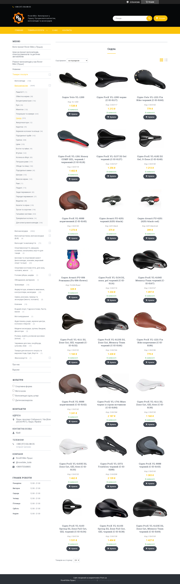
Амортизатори (22, 122)
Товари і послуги (20, 74)
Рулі (17, 105)
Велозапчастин (21, 86)
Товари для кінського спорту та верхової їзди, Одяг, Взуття (28, 352)
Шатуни (19, 175)
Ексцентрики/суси (24, 101)
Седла (18, 118)
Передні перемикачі (24, 196)
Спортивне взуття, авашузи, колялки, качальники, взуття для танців (29, 250)
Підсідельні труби (23, 136)
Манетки (19, 109)
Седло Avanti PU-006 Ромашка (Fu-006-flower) (73, 279)
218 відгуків (135, 2)
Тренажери (19, 285)
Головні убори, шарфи (24, 275)
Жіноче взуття (21, 358)
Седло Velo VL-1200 (73, 97)
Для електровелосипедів (27, 223)
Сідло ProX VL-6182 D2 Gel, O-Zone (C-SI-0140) (150, 158)
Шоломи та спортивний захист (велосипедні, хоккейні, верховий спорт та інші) (29, 260)
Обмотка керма (22, 96)
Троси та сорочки (23, 210)
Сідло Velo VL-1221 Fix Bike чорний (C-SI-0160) (150, 99)
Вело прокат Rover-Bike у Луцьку (28, 47)
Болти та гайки (22, 149)
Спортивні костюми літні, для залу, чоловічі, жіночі (30, 269)
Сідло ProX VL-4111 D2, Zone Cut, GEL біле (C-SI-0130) (150, 404)
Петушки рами (22, 162)
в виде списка (165, 60)
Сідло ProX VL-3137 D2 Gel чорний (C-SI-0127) (111, 158)
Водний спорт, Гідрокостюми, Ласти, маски (30, 310)
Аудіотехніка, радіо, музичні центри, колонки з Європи (30, 322)
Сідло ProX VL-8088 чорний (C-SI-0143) (150, 465)
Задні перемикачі (23, 192)
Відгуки (16, 370)
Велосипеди (20, 81)
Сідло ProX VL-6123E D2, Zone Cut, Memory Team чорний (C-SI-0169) (150, 528)
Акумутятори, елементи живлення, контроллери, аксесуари (30, 290)
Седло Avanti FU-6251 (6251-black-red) (150, 220)
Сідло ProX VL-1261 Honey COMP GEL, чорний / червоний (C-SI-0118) (73, 159)
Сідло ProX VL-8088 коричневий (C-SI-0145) (73, 220)
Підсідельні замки (24, 170)
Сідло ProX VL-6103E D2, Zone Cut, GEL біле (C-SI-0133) (73, 466)
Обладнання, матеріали (25, 280)
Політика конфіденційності (108, 580)
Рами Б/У (20, 92)
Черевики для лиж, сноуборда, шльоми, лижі (28, 344)
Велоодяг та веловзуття (25, 243)
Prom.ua (103, 578)
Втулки (19, 153)
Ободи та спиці (22, 166)
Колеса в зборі (22, 157)
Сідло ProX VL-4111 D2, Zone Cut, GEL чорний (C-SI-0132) (73, 342)
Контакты (67, 30)
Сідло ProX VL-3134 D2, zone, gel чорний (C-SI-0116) (111, 280)
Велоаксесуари (21, 231)
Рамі (18, 183)
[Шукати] (149, 18)
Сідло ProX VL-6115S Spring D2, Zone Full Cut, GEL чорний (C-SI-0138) (111, 528)
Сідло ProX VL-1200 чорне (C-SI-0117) (111, 99)
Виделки (19, 201)
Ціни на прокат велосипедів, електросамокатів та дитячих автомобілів (26, 54)
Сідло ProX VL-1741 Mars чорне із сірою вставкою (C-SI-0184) (111, 404)
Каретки (19, 127)
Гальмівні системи (24, 214)
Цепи (18, 144)
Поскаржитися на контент (86, 580)
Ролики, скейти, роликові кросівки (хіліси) (30, 337)
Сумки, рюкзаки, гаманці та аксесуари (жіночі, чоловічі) (27, 298)
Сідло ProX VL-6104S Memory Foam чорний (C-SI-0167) (150, 280)
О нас (55, 30)
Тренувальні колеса (24, 218)
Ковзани (18, 304)
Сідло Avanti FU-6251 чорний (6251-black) (111, 220)
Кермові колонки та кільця (27, 131)
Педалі (19, 188)
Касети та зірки (22, 205)
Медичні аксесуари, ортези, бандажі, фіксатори (30, 329)
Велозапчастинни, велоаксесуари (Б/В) (29, 237)
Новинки (16, 69)
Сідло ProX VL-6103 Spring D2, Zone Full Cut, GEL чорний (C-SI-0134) (73, 528)
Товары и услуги (36, 30)
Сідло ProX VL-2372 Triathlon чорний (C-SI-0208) (111, 466)
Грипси (19, 140)
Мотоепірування (22, 316)
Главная (19, 30)
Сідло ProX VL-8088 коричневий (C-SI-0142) (73, 403)
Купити (74, 114)
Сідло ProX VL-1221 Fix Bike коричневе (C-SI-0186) (150, 342)
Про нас (16, 364)
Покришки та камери (25, 114)
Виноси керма (22, 179)
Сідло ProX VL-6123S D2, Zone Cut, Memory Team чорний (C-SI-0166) (111, 342)
